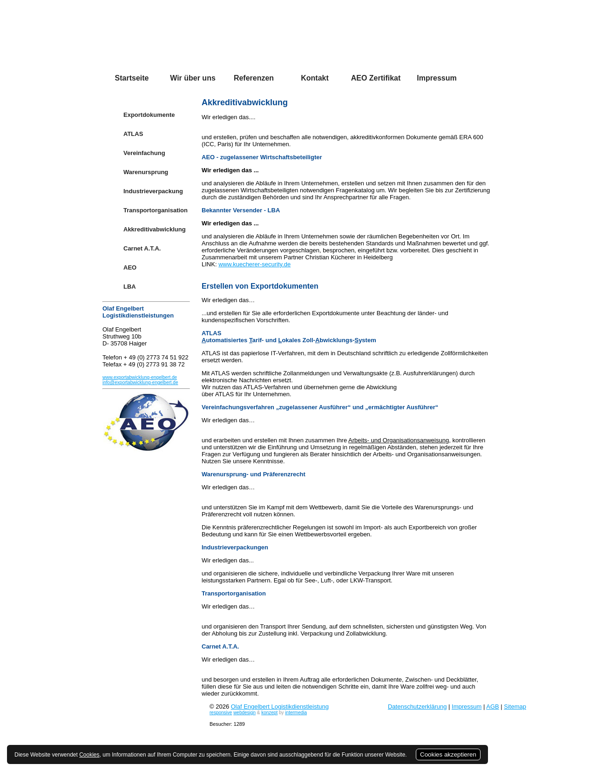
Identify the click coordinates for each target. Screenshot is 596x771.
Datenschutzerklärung (417, 706)
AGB (492, 706)
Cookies (89, 754)
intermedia (296, 712)
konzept (269, 712)
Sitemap (515, 706)
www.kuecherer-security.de (254, 264)
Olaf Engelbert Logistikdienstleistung (280, 706)
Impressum (466, 706)
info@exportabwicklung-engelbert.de (140, 382)
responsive (221, 712)
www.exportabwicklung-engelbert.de (139, 377)
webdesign (244, 712)
